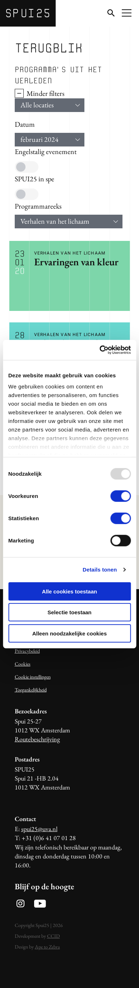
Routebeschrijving (37, 739)
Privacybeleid (27, 651)
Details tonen (100, 570)
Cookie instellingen (33, 677)
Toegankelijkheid (31, 689)
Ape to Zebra (47, 946)
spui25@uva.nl (39, 829)
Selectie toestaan (69, 612)
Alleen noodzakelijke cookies (69, 633)
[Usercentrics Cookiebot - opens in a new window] (100, 350)
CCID (53, 936)
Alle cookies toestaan (69, 591)
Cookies (23, 664)
